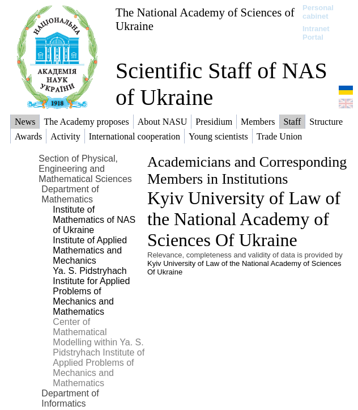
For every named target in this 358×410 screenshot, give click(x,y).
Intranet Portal (316, 32)
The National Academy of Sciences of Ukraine (205, 19)
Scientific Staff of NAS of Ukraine (221, 84)
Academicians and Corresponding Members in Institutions (247, 170)
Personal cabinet (318, 11)
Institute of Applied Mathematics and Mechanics (90, 250)
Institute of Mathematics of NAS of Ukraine (94, 220)
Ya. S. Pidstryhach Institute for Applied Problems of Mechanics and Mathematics (91, 291)
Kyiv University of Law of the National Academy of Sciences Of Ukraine (243, 219)
